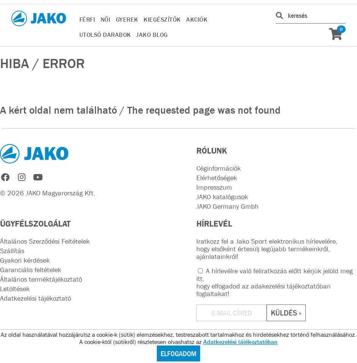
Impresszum (214, 187)
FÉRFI (87, 19)
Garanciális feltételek (30, 270)
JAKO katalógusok (222, 197)
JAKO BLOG (152, 34)
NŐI (106, 19)
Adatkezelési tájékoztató (35, 298)
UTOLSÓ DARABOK (105, 34)
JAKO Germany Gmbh (227, 206)
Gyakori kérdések (25, 260)
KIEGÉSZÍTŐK (162, 19)
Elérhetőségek (216, 178)
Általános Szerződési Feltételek (45, 241)
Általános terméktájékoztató (41, 279)
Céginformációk (218, 168)
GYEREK (127, 19)
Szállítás (12, 251)
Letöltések (15, 289)
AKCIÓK (196, 19)
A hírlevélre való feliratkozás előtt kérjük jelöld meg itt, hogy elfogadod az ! (274, 282)
